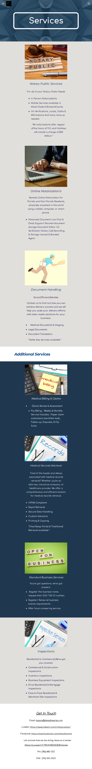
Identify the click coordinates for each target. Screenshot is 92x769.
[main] (46, 20)
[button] (3, 3)
